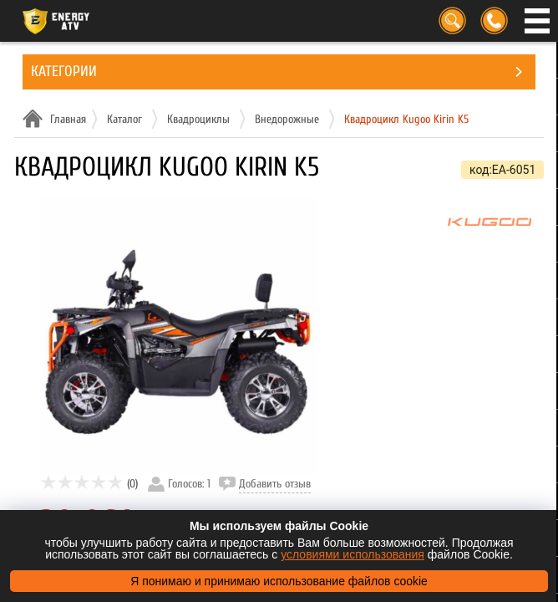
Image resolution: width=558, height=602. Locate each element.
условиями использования (352, 554)
